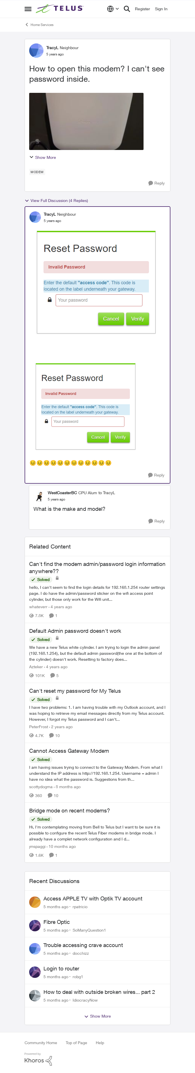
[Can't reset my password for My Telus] (97, 713)
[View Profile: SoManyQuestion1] (35, 925)
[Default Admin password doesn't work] (97, 653)
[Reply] (156, 183)
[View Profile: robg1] (35, 972)
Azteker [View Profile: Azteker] (36, 666)
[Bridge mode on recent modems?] (97, 833)
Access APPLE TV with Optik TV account (92, 898)
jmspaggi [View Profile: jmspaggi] (37, 846)
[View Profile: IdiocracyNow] (35, 995)
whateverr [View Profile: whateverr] (38, 606)
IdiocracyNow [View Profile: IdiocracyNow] (85, 999)
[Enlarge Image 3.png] (97, 280)
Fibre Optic (56, 922)
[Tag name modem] (37, 172)
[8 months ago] (67, 786)
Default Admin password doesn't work (75, 631)
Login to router (61, 968)
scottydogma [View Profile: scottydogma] (41, 786)
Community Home (41, 1042)
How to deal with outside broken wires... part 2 (99, 992)
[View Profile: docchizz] (35, 948)
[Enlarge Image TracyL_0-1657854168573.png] (86, 404)
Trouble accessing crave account (83, 945)
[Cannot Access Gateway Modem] (97, 773)
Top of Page (76, 1042)
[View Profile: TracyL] (36, 50)
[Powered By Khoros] (97, 1059)
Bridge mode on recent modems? (69, 810)
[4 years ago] (60, 607)
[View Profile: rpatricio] (35, 902)
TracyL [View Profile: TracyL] (52, 47)
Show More (42, 157)
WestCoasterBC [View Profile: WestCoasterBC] (62, 492)
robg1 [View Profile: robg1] (78, 976)
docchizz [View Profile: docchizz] (81, 953)
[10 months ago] (61, 846)
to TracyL (106, 492)
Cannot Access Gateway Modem (69, 751)
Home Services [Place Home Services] (39, 24)
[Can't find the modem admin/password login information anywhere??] (97, 593)
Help (100, 1042)
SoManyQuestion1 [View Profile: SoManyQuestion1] (89, 929)
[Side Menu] (28, 9)
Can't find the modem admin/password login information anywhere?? (97, 567)
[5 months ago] (55, 907)
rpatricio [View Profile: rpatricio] (80, 906)
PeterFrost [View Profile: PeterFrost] (38, 726)
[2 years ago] (61, 727)
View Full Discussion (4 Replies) (56, 200)
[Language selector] (113, 9)
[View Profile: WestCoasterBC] (39, 496)
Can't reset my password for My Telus (75, 691)
